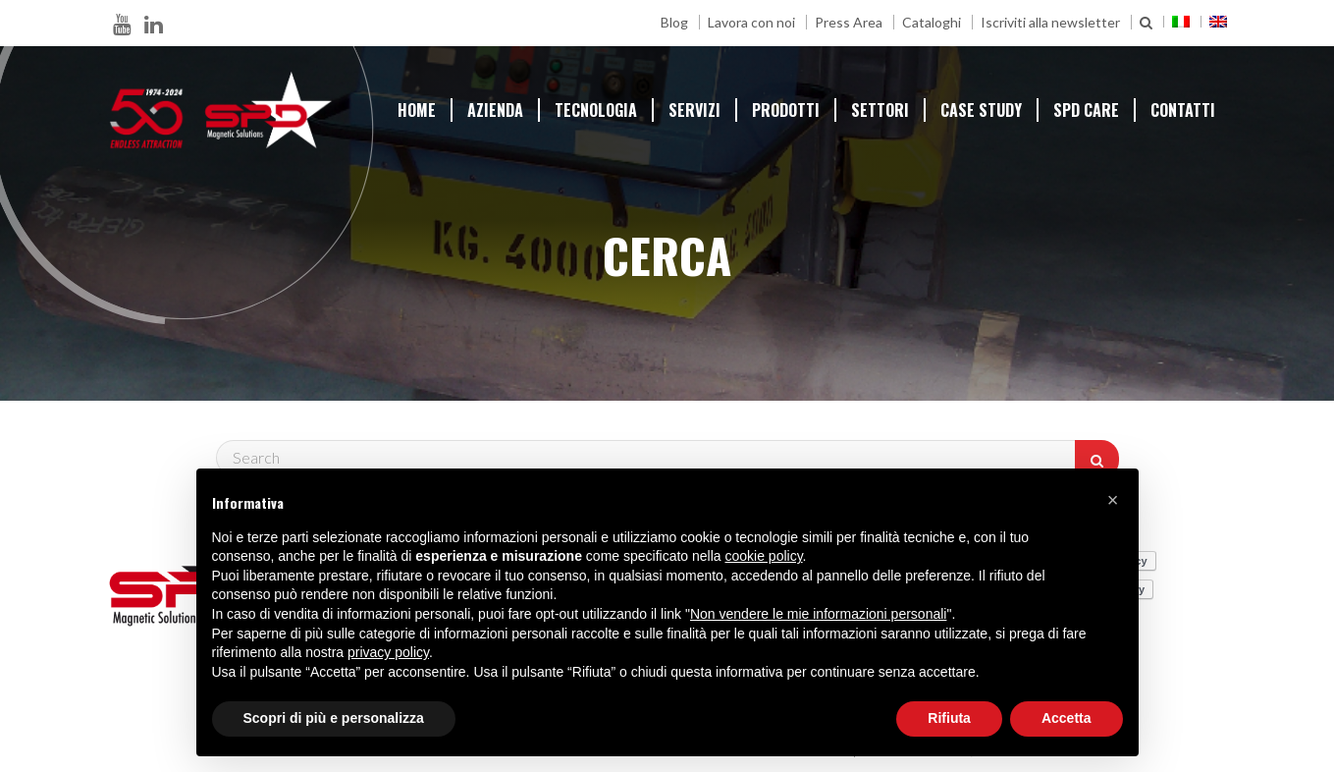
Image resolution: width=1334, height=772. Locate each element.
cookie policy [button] (763, 556)
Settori (880, 110)
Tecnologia (596, 110)
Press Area (848, 22)
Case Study (981, 110)
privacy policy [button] (388, 652)
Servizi (694, 110)
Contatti (1182, 110)
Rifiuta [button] (949, 718)
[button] (1113, 500)
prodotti (786, 110)
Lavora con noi (751, 22)
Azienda (495, 110)
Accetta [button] (1066, 718)
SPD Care (1086, 110)
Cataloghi (931, 22)
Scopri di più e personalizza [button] (333, 718)
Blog (674, 22)
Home (417, 110)
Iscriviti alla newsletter (1050, 22)
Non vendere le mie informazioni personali (818, 614)
